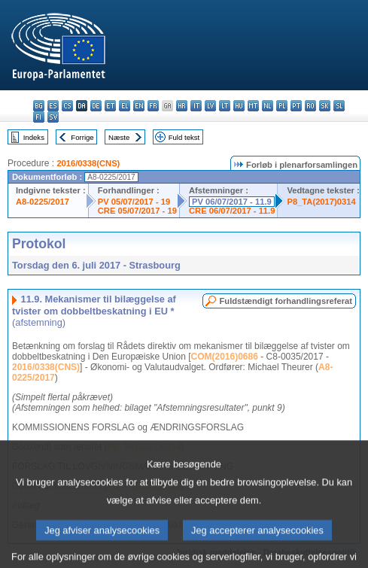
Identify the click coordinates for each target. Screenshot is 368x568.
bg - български (38, 105)
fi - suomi (38, 117)
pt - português (296, 105)
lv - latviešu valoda (210, 105)
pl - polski (281, 105)
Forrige (82, 137)
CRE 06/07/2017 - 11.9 (232, 210)
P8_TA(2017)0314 (321, 201)
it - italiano (196, 105)
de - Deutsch (96, 105)
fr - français (153, 105)
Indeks (33, 137)
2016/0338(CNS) (88, 163)
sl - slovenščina (339, 105)
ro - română (310, 105)
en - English (138, 105)
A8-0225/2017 (42, 201)
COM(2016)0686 (223, 356)
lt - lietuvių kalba (224, 105)
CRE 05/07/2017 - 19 (137, 210)
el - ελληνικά (124, 105)
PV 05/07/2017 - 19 (134, 201)
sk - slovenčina (324, 105)
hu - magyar (239, 105)
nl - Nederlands (267, 105)
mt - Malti (253, 105)
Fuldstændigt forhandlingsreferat (285, 300)
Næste (118, 137)
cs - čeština (67, 105)
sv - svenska (53, 117)
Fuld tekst (184, 137)
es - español (53, 105)
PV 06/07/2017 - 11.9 (232, 201)
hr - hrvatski (181, 105)
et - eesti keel (110, 105)
